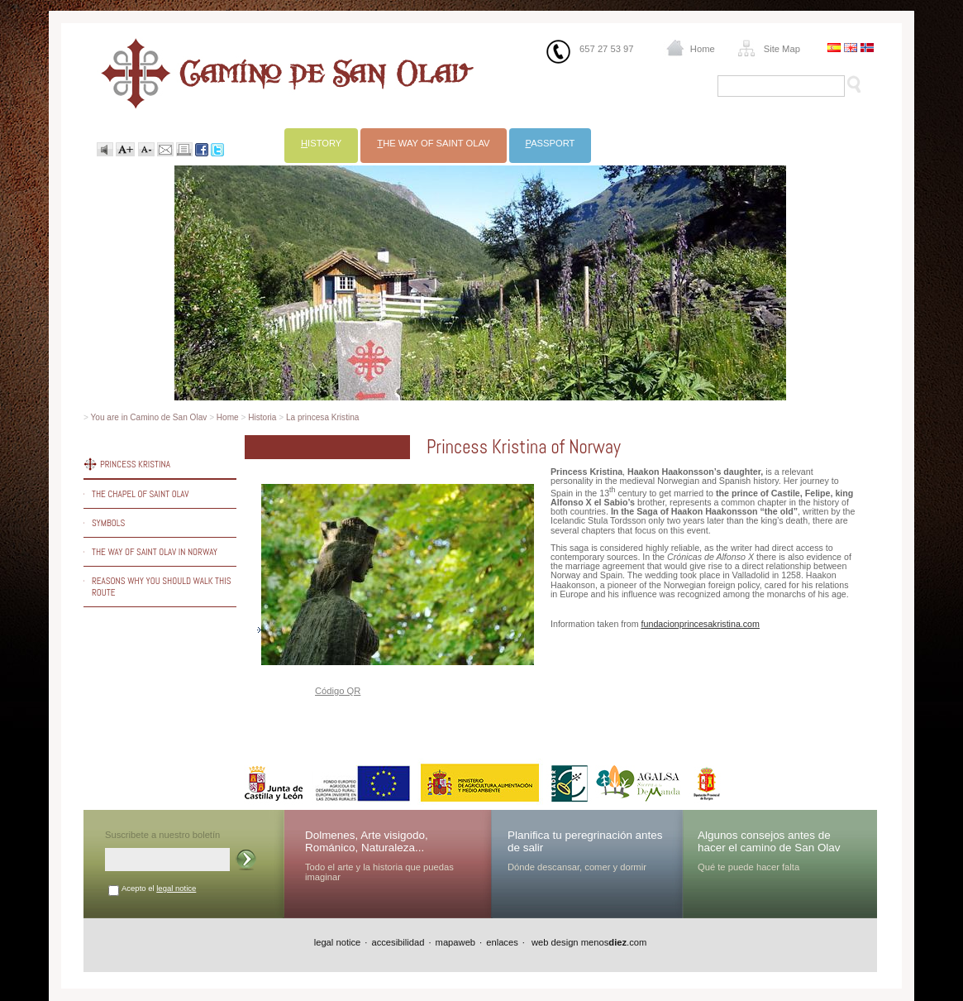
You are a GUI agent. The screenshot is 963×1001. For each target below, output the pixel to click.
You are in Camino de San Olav (149, 417)
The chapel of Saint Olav (140, 494)
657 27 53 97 (606, 49)
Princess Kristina (135, 464)
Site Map (782, 49)
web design (554, 942)
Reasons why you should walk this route (161, 586)
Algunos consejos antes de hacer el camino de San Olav (769, 841)
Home (702, 49)
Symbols (108, 523)
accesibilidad (397, 942)
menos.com (614, 942)
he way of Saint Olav (433, 143)
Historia (262, 417)
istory (321, 143)
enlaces (502, 942)
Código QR (337, 691)
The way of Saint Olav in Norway (154, 552)
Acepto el (159, 888)
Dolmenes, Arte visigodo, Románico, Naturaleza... (366, 841)
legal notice (176, 888)
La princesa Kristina (323, 417)
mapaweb (456, 942)
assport (550, 143)
